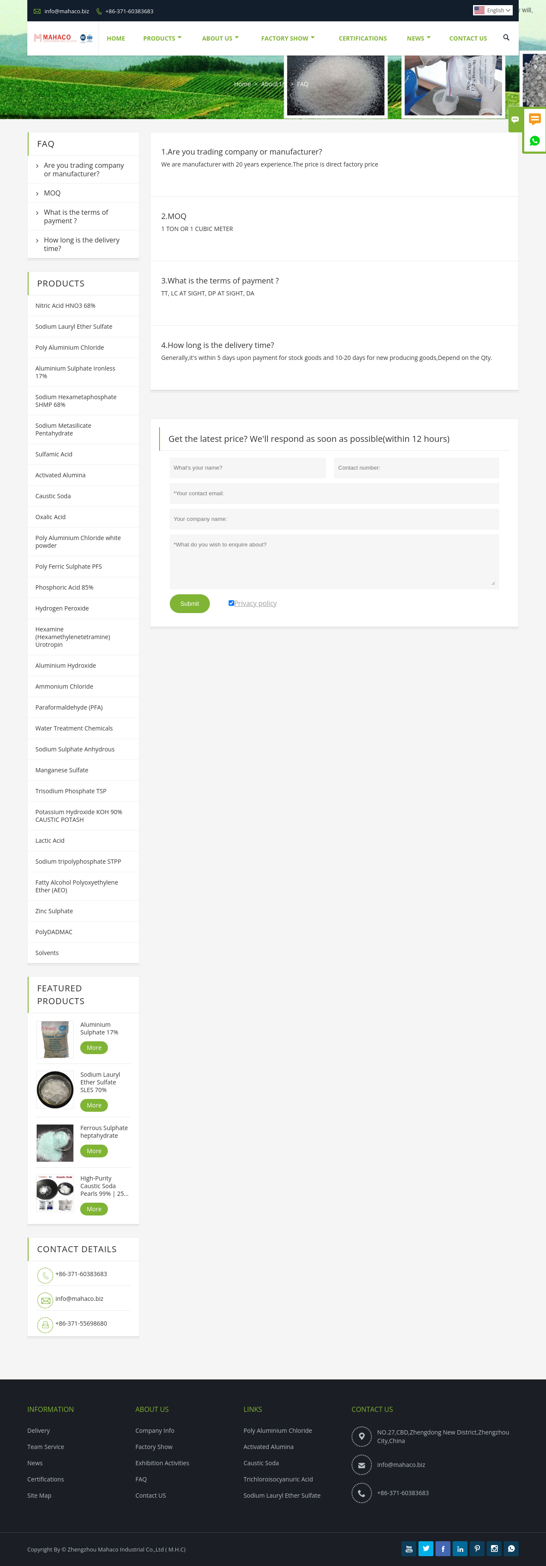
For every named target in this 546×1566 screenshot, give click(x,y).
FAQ (141, 1479)
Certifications (363, 38)
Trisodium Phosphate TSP (71, 791)
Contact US (150, 1495)
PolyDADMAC (54, 932)
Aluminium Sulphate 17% (99, 1028)
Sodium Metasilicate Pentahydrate (63, 429)
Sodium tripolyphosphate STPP (78, 861)
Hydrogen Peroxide (62, 608)
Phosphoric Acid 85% (64, 587)
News (418, 38)
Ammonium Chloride (64, 686)
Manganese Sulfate (61, 770)
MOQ (52, 193)
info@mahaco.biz (66, 11)
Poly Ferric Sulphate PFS (68, 566)
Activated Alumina (60, 475)
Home (116, 38)
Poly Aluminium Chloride (69, 347)
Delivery (38, 1430)
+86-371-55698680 (81, 1323)
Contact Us (468, 38)
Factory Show (288, 38)
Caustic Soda (53, 496)
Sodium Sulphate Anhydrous (75, 749)
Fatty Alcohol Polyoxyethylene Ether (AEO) (76, 886)
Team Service (45, 1447)
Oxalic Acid (50, 517)
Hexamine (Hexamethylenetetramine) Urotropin (72, 637)
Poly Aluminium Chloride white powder (78, 541)
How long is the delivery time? (81, 244)
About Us (220, 38)
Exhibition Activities (162, 1463)
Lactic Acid (49, 840)
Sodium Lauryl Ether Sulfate (74, 326)
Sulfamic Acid (54, 454)
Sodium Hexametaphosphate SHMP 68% (75, 401)
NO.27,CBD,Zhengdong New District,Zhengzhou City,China (443, 1436)
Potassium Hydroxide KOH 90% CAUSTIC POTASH (78, 816)
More (94, 1047)
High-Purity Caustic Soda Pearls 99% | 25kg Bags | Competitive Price (105, 1186)
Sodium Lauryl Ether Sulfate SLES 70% (100, 1082)
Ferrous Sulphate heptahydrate (104, 1131)
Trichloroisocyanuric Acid (278, 1479)
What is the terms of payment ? (76, 216)
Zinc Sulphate (54, 911)
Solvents (47, 953)
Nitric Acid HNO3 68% (65, 305)
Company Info (154, 1430)
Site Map (39, 1495)
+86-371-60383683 (129, 11)
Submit (189, 603)
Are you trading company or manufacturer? (84, 169)
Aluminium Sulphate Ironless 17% (75, 372)
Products (162, 38)
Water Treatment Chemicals (74, 728)
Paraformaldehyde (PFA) (69, 707)
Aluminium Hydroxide (65, 665)
